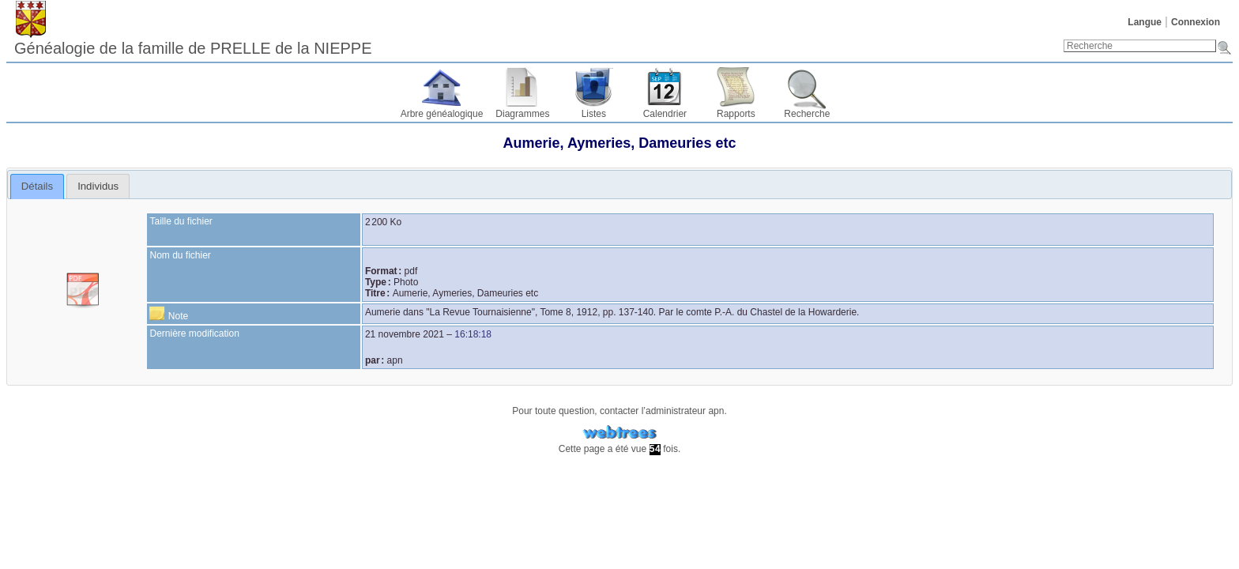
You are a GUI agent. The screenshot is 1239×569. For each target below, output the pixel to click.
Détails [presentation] (37, 186)
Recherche (807, 113)
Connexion (1195, 22)
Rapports (736, 113)
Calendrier (665, 113)
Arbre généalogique (442, 113)
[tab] (37, 186)
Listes (594, 113)
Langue (1145, 22)
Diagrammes (522, 113)
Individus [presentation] (98, 186)
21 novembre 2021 (404, 334)
